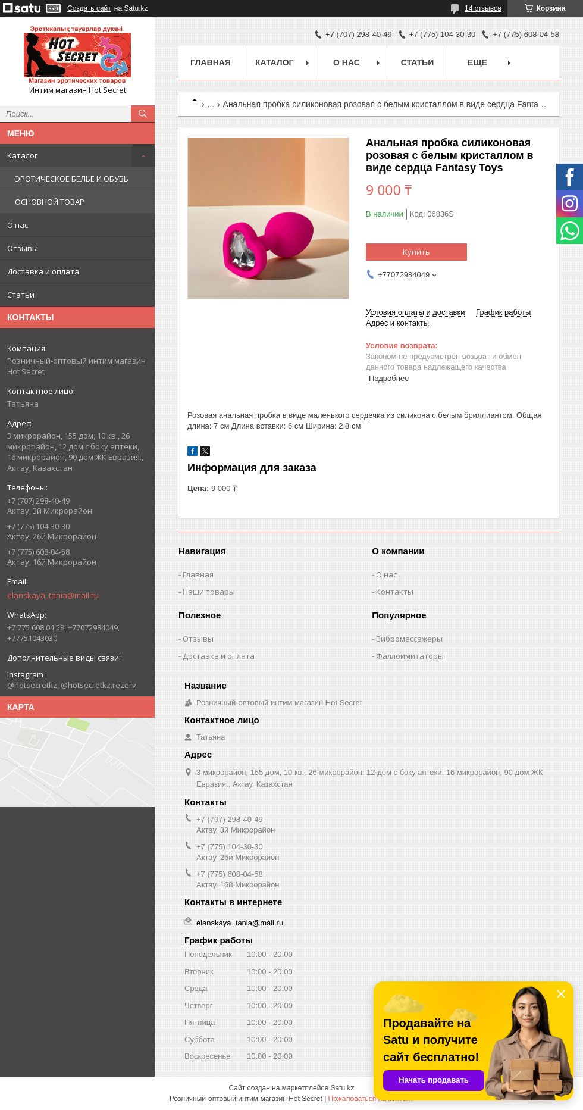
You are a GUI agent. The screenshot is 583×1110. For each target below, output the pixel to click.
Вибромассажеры (409, 638)
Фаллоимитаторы (410, 656)
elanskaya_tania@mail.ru (53, 595)
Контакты (394, 591)
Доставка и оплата (43, 271)
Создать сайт (89, 8)
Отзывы (22, 248)
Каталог (22, 155)
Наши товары (209, 591)
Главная (210, 62)
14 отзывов (483, 8)
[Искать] (143, 114)
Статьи (21, 294)
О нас (17, 225)
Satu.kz (342, 1088)
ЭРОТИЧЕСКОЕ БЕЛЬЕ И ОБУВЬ (71, 178)
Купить (416, 251)
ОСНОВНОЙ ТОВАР (49, 201)
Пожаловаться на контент (370, 1099)
